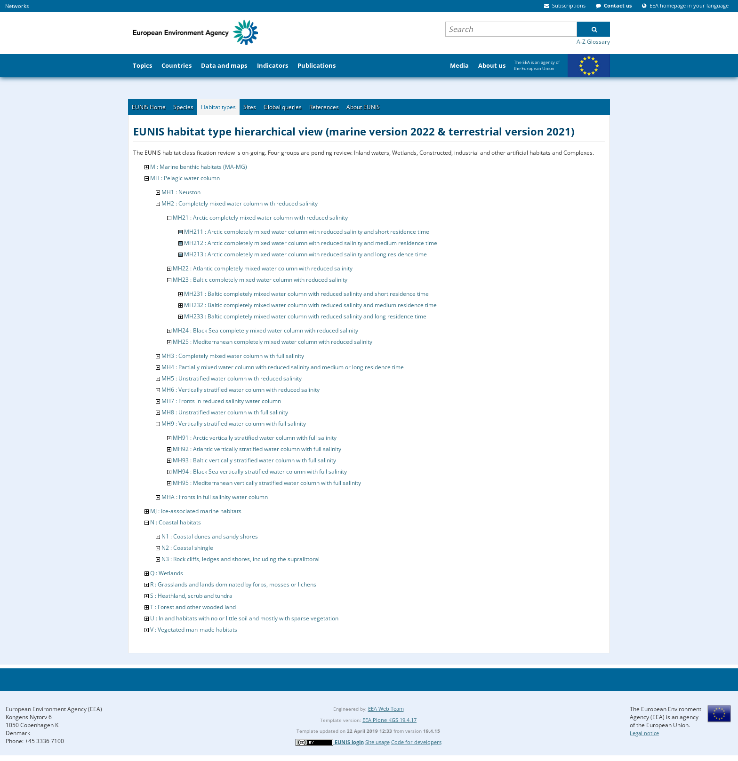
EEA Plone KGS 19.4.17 (389, 719)
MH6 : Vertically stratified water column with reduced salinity (240, 390)
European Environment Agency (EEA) (54, 709)
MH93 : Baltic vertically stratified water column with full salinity (254, 460)
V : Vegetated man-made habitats (193, 630)
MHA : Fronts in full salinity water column (214, 497)
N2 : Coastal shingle (187, 548)
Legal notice (644, 733)
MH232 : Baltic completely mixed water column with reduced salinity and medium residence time (310, 305)
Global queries (283, 107)
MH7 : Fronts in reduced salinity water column (221, 401)
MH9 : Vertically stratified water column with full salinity (233, 424)
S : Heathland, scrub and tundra (191, 596)
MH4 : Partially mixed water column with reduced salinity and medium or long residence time (282, 367)
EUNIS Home (149, 107)
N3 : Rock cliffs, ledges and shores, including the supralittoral (240, 559)
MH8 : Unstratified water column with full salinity (224, 412)
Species (183, 107)
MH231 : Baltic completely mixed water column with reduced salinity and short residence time (306, 294)
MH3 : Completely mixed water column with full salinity (232, 356)
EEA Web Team (386, 708)
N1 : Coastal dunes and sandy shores (209, 536)
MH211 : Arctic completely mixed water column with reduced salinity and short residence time (306, 232)
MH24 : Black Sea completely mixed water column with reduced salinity (265, 330)
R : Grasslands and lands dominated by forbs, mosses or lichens (233, 584)
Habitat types (218, 107)
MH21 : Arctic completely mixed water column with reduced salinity (260, 218)
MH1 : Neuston (181, 192)
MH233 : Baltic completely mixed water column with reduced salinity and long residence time (305, 316)
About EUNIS (363, 107)
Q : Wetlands (166, 573)
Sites (249, 107)
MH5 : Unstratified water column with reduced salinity (231, 378)
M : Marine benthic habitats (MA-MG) (198, 167)
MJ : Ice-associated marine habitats (195, 511)
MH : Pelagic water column (185, 178)
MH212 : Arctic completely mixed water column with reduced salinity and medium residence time (310, 243)
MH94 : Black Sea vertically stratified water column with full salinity (260, 472)
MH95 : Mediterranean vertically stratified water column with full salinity (267, 483)
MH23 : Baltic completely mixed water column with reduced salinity (260, 280)
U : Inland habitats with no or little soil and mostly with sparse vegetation (244, 618)
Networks (17, 5)
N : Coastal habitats (175, 522)
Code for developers (416, 741)
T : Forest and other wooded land (193, 607)
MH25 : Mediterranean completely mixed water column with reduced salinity (272, 342)
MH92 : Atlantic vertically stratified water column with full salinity (257, 449)
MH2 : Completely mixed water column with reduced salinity (239, 203)
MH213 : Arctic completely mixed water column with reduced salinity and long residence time (305, 254)
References (324, 107)
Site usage (377, 741)
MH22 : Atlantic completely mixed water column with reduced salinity (263, 268)
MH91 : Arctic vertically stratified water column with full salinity (255, 438)
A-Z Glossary (593, 42)
